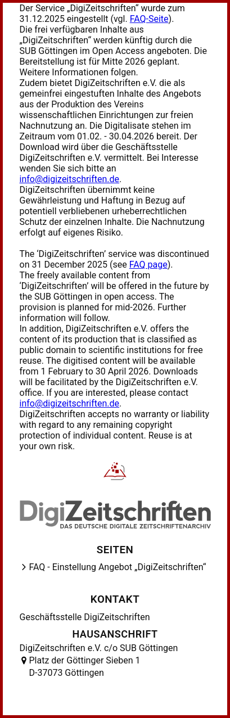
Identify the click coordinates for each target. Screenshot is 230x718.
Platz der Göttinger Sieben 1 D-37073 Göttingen (85, 666)
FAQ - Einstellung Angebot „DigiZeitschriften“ (117, 567)
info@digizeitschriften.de (70, 179)
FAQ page (148, 264)
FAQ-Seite (149, 18)
